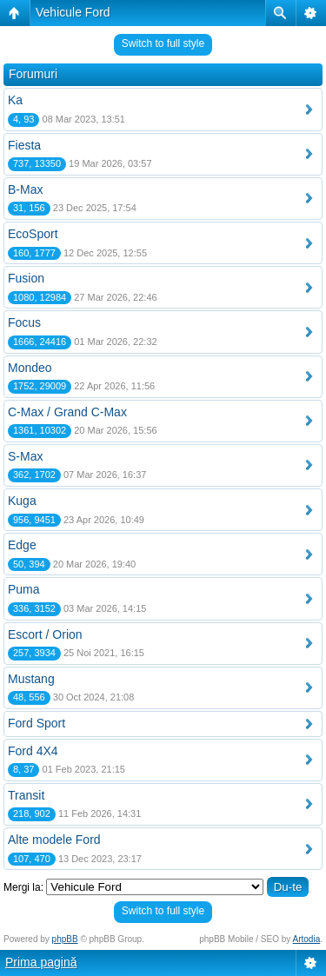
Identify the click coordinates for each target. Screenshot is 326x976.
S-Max (25, 456)
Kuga (22, 501)
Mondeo (30, 368)
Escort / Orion (45, 634)
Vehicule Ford (73, 12)
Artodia (307, 939)
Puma (24, 589)
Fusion (26, 278)
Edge (22, 545)
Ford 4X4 (33, 751)
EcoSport (33, 234)
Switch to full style (163, 43)
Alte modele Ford (54, 840)
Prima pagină (41, 962)
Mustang (31, 679)
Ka (15, 100)
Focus (24, 322)
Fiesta (24, 145)
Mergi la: (23, 887)
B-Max (25, 189)
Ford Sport (36, 723)
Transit (26, 795)
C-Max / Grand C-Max (67, 412)
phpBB (65, 939)
